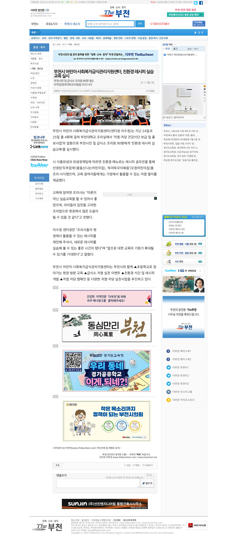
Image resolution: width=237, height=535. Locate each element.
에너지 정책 (36, 54)
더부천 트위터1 (180, 367)
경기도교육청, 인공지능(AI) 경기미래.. (181, 152)
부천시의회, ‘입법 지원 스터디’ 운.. (179, 144)
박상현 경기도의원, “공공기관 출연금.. (181, 160)
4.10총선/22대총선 (159, 24)
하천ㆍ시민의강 (38, 103)
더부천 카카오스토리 (183, 400)
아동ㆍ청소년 (37, 69)
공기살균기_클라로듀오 (173, 117)
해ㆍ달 (73, 2)
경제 (72, 38)
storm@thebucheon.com (104, 91)
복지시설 (35, 64)
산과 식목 (35, 107)
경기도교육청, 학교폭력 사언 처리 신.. (181, 148)
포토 (44, 38)
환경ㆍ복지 (192, 48)
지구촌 (178, 2)
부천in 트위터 (175, 226)
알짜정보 (39, 189)
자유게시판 (187, 2)
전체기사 (35, 38)
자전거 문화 (36, 88)
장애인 (34, 83)
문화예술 (107, 38)
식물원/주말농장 (38, 93)
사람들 (90, 38)
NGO (98, 38)
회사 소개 (75, 520)
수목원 (34, 98)
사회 (77, 38)
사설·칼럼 (141, 38)
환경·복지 (153, 38)
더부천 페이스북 (176, 233)
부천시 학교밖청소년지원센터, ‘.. (180, 55)
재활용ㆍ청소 (37, 59)
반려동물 (35, 127)
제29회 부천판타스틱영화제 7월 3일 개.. (182, 139)
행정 (66, 38)
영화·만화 (117, 38)
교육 (84, 38)
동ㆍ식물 (65, 2)
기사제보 (81, 2)
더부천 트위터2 (180, 375)
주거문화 (35, 112)
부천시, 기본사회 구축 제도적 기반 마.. (181, 131)
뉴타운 (171, 2)
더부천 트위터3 (180, 383)
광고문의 (85, 520)
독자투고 (39, 194)
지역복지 (35, 117)
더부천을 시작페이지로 (97, 2)
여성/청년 (35, 73)
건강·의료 (163, 38)
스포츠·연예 (130, 38)
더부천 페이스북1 (181, 351)
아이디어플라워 (176, 222)
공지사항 (39, 184)
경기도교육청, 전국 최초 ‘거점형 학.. (180, 156)
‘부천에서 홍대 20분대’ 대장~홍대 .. (180, 135)
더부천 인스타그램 (182, 392)
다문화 (34, 122)
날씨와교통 (162, 2)
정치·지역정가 (55, 38)
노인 (33, 78)
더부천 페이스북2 (177, 229)
